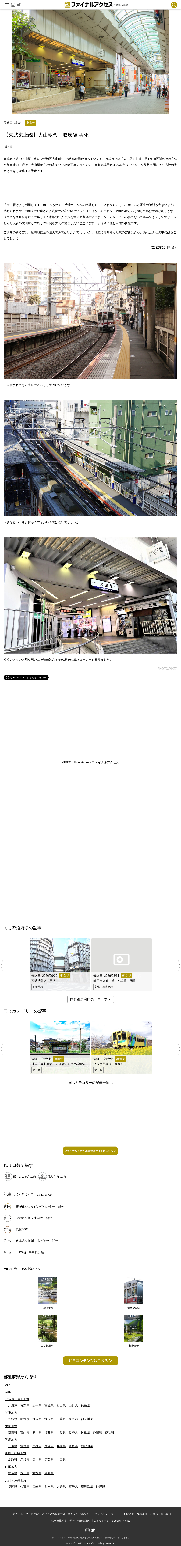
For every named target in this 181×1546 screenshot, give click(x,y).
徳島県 (12, 1473)
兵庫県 (61, 1446)
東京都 (73, 1419)
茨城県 (12, 1419)
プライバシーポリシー (107, 1513)
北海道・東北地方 (17, 1399)
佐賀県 (24, 1486)
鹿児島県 (87, 1486)
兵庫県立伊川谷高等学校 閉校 (37, 1240)
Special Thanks (121, 1520)
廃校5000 (22, 1229)
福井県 (49, 1432)
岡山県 (36, 1459)
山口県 (61, 1459)
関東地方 (11, 1412)
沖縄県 (100, 1486)
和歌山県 (87, 1446)
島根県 (24, 1459)
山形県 (73, 1405)
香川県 (24, 1473)
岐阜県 (85, 1432)
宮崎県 (73, 1486)
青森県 (24, 1405)
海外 (8, 1385)
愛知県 (109, 1432)
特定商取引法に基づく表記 (93, 1520)
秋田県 (61, 1405)
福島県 (85, 1405)
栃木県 (24, 1419)
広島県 (49, 1459)
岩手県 (36, 1405)
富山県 (24, 1432)
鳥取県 (12, 1459)
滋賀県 (24, 1446)
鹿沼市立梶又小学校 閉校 (34, 1218)
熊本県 (49, 1486)
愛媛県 (36, 1473)
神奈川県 (87, 1419)
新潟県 (12, 1432)
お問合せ (129, 1513)
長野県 (73, 1432)
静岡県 (97, 1432)
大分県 (61, 1486)
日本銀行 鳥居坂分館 (30, 1252)
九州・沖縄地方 (15, 1480)
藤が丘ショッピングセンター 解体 (40, 1206)
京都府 (36, 1446)
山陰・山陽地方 (15, 1453)
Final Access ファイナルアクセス (96, 762)
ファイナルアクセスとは (24, 1513)
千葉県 (61, 1419)
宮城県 (49, 1405)
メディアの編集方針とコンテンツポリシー (66, 1513)
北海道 (12, 1405)
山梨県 (61, 1432)
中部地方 (11, 1426)
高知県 (49, 1473)
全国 (8, 1392)
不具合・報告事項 (160, 1513)
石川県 (36, 1432)
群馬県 (36, 1419)
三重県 (12, 1446)
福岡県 (12, 1486)
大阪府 (49, 1446)
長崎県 (36, 1486)
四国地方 (11, 1466)
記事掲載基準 (59, 1520)
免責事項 (142, 1513)
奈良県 (73, 1446)
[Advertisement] (90, 187)
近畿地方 (11, 1439)
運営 (72, 1520)
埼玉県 (49, 1419)
